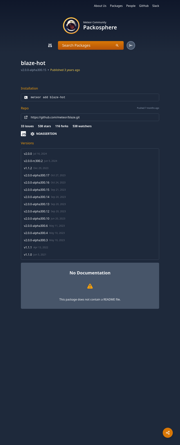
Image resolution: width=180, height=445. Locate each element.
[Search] (50, 45)
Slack (155, 6)
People (130, 6)
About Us (100, 6)
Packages (116, 6)
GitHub (144, 6)
